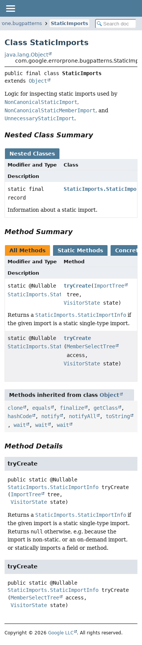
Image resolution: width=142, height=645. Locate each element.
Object (38, 81)
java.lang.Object (26, 55)
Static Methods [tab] (80, 250)
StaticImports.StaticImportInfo (53, 294)
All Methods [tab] (27, 250)
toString (118, 416)
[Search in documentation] (116, 23)
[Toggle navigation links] (10, 8)
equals (41, 408)
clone (15, 408)
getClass (106, 408)
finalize (72, 408)
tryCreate (77, 286)
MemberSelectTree (91, 346)
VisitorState (82, 303)
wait (20, 425)
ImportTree (109, 286)
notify (50, 416)
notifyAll (82, 416)
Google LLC (60, 633)
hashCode (20, 416)
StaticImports (69, 23)
